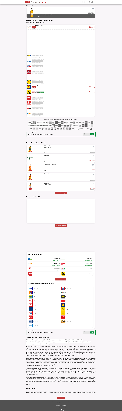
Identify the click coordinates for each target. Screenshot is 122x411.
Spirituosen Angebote (86, 341)
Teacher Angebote (29, 343)
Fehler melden (61, 398)
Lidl (32, 5)
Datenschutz (64, 405)
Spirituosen (60, 368)
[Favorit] (93, 8)
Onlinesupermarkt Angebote (30, 339)
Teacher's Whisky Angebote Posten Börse (76, 339)
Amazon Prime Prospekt (48, 339)
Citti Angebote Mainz (64, 339)
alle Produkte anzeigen (61, 193)
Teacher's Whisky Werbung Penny (32, 341)
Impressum (58, 405)
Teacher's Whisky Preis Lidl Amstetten (75, 341)
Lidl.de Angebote (40, 339)
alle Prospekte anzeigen (61, 225)
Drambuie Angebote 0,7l (45, 343)
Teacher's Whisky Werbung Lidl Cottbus (61, 341)
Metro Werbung (56, 339)
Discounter (29, 5)
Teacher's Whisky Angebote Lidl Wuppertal (46, 341)
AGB (60, 405)
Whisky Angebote (37, 343)
